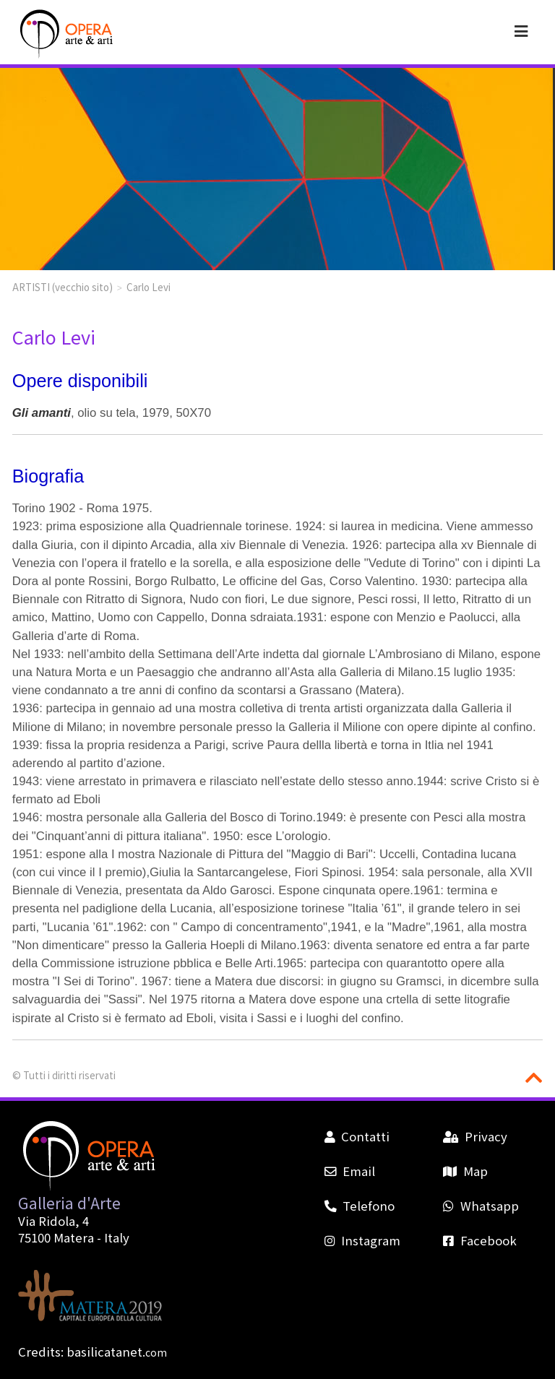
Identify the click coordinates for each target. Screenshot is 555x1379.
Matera (73, 1237)
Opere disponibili (80, 381)
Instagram (362, 1240)
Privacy (475, 1136)
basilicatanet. (116, 1351)
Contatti (357, 1136)
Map (465, 1171)
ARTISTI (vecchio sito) (62, 287)
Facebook (479, 1240)
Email (349, 1171)
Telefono (359, 1205)
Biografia (48, 476)
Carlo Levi (148, 287)
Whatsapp (480, 1205)
